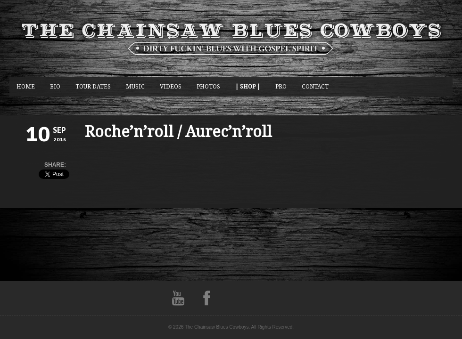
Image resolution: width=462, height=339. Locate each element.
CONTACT (315, 86)
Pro (281, 86)
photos (208, 86)
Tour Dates (93, 86)
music (135, 86)
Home (25, 86)
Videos (171, 86)
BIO (55, 86)
